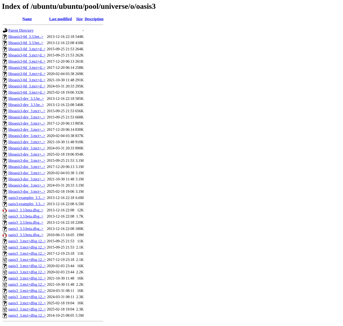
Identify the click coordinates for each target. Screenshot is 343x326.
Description (94, 19)
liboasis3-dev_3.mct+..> (26, 111)
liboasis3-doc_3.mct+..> (26, 160)
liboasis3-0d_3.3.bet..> (25, 37)
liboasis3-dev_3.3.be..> (26, 99)
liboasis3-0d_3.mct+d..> (26, 49)
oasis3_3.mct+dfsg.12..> (27, 241)
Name (27, 19)
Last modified (60, 19)
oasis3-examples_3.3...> (26, 198)
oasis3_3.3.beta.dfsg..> (25, 210)
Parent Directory (21, 30)
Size (79, 19)
